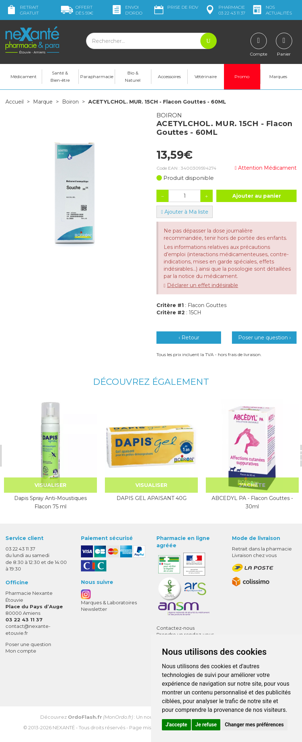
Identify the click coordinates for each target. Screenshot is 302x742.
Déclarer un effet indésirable (202, 285)
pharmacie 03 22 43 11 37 (224, 10)
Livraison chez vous (254, 555)
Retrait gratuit (22, 10)
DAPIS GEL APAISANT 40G (152, 498)
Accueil (14, 101)
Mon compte (20, 651)
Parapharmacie (96, 76)
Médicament (24, 76)
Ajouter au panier (256, 196)
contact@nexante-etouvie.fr (27, 629)
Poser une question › (264, 337)
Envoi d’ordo (126, 10)
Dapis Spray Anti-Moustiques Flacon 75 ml (50, 502)
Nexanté (64, 727)
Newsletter (94, 609)
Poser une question (28, 644)
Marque (43, 101)
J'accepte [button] (176, 724)
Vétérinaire (206, 76)
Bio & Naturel (132, 76)
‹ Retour (189, 337)
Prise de (175, 7)
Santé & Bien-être (60, 76)
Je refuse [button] (206, 724)
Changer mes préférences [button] (254, 724)
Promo (241, 76)
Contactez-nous (175, 628)
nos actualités (271, 10)
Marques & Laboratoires (109, 602)
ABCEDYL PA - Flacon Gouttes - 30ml (252, 502)
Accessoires (169, 76)
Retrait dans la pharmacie (262, 549)
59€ (77, 10)
